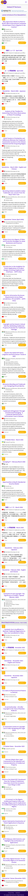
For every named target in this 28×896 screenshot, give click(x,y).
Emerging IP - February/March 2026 (14, 462)
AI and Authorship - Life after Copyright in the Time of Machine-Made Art (14, 708)
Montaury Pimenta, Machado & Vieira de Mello (15, 359)
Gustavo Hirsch (10, 488)
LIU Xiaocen (9, 119)
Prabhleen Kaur (10, 391)
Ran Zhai (8, 305)
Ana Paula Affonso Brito (12, 362)
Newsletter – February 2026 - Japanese (14, 548)
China (5, 63)
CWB (7, 464)
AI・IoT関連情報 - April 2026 (14, 71)
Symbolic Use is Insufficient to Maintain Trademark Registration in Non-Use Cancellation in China (14, 631)
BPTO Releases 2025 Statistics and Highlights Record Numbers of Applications (14, 840)
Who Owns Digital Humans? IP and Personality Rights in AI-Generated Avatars (14, 860)
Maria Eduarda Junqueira (12, 363)
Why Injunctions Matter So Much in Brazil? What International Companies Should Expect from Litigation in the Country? (14, 24)
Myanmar (6, 831)
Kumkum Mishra (10, 736)
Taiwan (6, 231)
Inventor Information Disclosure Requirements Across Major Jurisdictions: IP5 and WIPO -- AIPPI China (14, 298)
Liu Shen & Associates (11, 274)
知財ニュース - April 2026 (14, 50)
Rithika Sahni (9, 200)
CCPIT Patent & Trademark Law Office (15, 53)
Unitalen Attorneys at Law (12, 93)
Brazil (5, 43)
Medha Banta (9, 603)
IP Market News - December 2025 (14, 746)
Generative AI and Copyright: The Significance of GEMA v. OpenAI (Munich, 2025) (14, 595)
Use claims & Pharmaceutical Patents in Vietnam (14, 691)
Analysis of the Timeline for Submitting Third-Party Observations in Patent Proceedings (14, 113)
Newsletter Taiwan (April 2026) (14, 219)
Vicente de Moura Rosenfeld (13, 365)
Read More (21, 43)
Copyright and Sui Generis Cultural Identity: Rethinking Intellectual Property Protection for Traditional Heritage (14, 326)
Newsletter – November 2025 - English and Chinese (14, 661)
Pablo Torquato (10, 848)
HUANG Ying (9, 637)
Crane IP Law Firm (10, 442)
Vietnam (6, 432)
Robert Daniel (9, 31)
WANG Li (8, 148)
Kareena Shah (9, 868)
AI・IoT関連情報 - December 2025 (14, 647)
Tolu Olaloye (9, 247)
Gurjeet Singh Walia (11, 716)
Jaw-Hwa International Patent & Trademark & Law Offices (14, 222)
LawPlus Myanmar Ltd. (11, 825)
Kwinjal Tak (9, 606)
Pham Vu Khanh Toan (11, 420)
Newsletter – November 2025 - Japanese (14, 676)
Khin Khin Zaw (9, 827)
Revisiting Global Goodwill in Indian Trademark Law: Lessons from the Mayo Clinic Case (14, 192)
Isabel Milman (9, 789)
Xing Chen (8, 276)
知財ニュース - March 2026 (14, 507)
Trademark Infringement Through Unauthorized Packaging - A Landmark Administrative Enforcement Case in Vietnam (14, 413)
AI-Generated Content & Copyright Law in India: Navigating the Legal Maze (14, 728)
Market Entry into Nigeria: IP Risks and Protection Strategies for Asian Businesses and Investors (14, 241)
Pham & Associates (11, 418)
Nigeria (6, 259)
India (5, 212)
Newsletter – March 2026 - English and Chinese (14, 168)
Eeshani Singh (9, 335)
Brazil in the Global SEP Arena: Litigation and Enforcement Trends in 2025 (14, 354)
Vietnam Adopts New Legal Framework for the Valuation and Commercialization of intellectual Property (14, 762)
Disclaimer (18, 892)
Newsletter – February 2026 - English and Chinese (14, 571)
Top (26, 891)
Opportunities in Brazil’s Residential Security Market (14, 483)
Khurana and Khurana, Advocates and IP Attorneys (15, 197)
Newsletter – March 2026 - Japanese (14, 91)
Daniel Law (8, 29)
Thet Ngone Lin (10, 828)
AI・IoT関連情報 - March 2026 (14, 527)
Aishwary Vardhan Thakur (12, 604)
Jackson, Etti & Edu (11, 245)
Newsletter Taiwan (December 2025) (14, 878)
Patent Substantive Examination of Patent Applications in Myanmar (14, 822)
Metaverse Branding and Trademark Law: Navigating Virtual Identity (14, 385)
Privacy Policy (11, 892)
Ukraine (6, 454)
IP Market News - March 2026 (14, 440)
